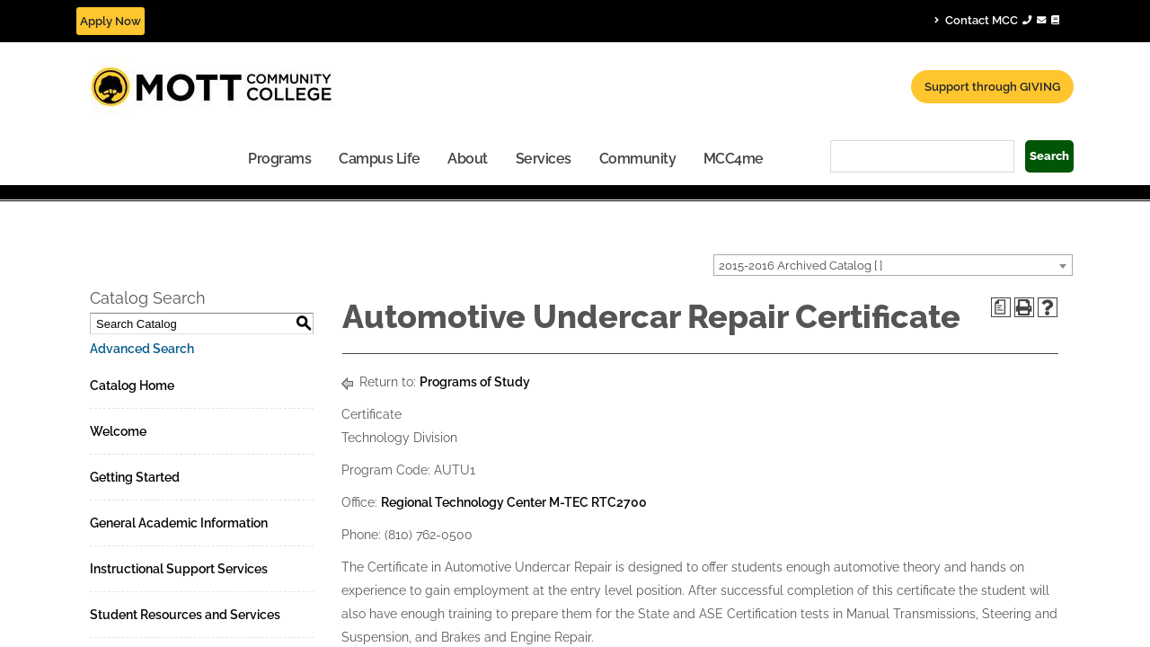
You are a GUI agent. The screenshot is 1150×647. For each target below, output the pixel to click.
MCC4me (576, 158)
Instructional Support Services (179, 568)
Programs (122, 158)
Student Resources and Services (185, 614)
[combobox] (893, 264)
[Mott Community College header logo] (278, 85)
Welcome (118, 430)
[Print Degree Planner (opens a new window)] (1001, 306)
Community (480, 158)
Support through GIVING (992, 86)
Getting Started (135, 476)
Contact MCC (996, 20)
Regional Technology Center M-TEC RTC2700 (514, 501)
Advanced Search (142, 348)
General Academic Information (179, 522)
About (310, 158)
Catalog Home (132, 384)
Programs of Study (475, 381)
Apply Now (110, 21)
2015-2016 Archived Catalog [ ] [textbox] (800, 264)
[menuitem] (122, 157)
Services (386, 158)
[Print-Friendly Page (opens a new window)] (1024, 306)
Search (1049, 156)
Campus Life (222, 158)
